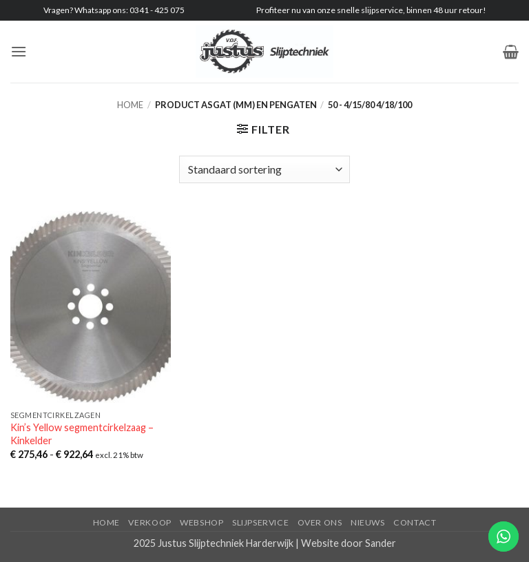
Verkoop (149, 522)
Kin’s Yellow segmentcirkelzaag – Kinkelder (82, 434)
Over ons (320, 522)
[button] (18, 51)
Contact (414, 522)
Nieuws (368, 522)
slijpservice (382, 10)
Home (130, 104)
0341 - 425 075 (157, 10)
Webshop (201, 522)
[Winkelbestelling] (264, 169)
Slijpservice (260, 522)
